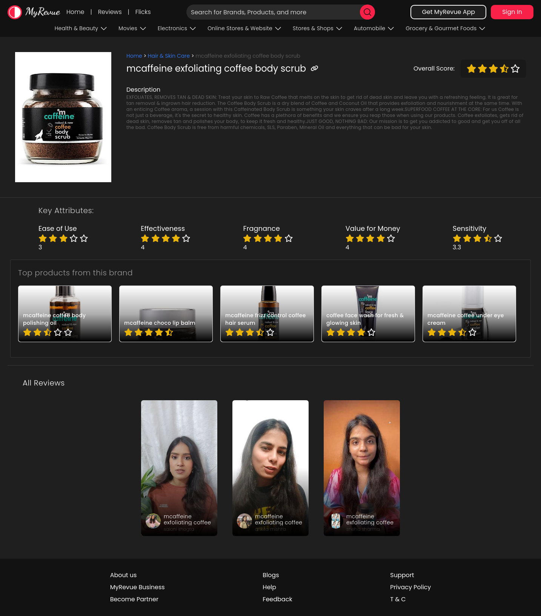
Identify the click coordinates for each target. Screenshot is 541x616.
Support (402, 575)
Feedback (277, 599)
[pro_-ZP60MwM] (65, 314)
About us (123, 575)
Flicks (143, 12)
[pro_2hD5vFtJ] (469, 314)
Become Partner (134, 599)
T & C (398, 599)
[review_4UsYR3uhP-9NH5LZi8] (270, 468)
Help (269, 587)
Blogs (271, 575)
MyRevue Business (137, 587)
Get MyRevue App (448, 12)
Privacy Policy (410, 587)
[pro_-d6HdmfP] (368, 314)
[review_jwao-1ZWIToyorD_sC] (179, 468)
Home (75, 12)
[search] (367, 12)
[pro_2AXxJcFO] (166, 314)
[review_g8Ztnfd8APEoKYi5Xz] (362, 468)
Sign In (512, 12)
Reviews (110, 12)
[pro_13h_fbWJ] (267, 314)
